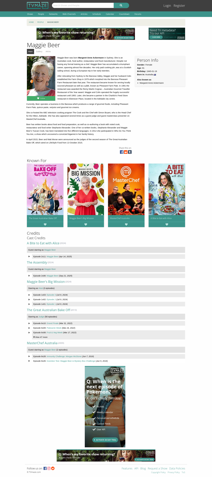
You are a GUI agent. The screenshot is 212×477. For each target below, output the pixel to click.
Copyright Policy (158, 472)
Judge (41, 316)
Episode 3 (51, 295)
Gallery (39, 51)
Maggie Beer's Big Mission (81, 218)
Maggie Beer (50, 250)
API (136, 468)
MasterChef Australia (120, 218)
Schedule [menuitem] (96, 14)
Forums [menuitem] (138, 14)
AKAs (48, 51)
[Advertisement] (86, 34)
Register (179, 6)
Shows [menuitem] (30, 14)
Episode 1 (51, 304)
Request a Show (157, 468)
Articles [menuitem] (84, 14)
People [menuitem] (41, 14)
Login (167, 6)
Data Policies (177, 468)
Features (127, 468)
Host (41, 288)
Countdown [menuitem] (124, 14)
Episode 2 (51, 299)
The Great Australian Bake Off (43, 218)
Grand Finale (53, 323)
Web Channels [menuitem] (69, 14)
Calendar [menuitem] (110, 14)
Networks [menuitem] (53, 14)
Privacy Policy (174, 472)
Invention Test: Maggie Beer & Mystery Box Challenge (71, 361)
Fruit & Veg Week (54, 332)
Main (30, 51)
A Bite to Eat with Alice (161, 218)
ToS (183, 472)
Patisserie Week (54, 328)
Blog (143, 468)
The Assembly (37, 262)
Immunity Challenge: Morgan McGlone (64, 356)
